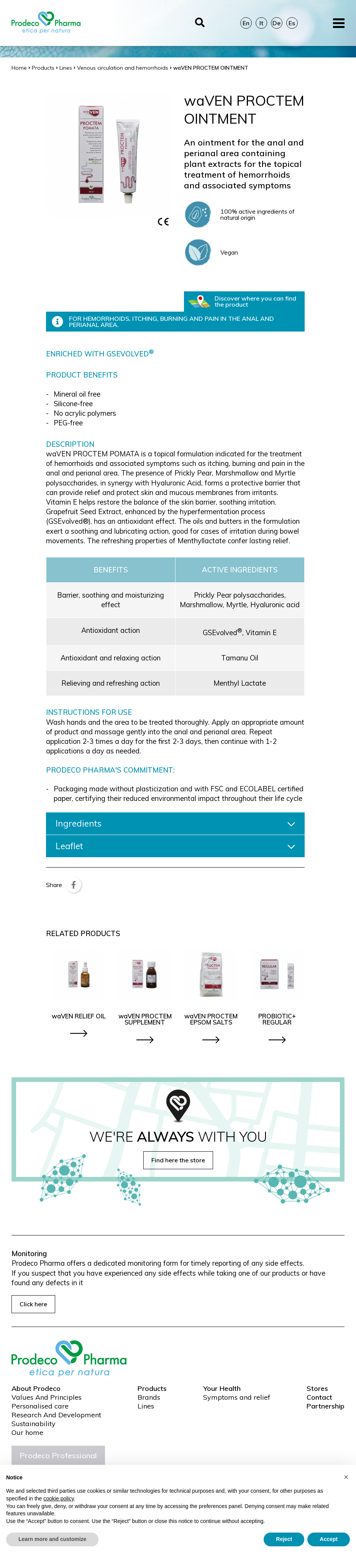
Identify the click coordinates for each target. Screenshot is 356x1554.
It (261, 23)
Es (292, 23)
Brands (149, 1397)
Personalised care (40, 1406)
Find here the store (178, 1160)
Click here (33, 1304)
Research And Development (56, 1415)
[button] (346, 1477)
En (246, 23)
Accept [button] (329, 1539)
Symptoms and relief (236, 1397)
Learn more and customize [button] (52, 1539)
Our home (27, 1432)
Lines (146, 1406)
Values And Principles (46, 1397)
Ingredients (175, 823)
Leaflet (175, 846)
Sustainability (33, 1423)
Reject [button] (284, 1539)
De (276, 23)
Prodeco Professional (58, 1455)
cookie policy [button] (58, 1498)
